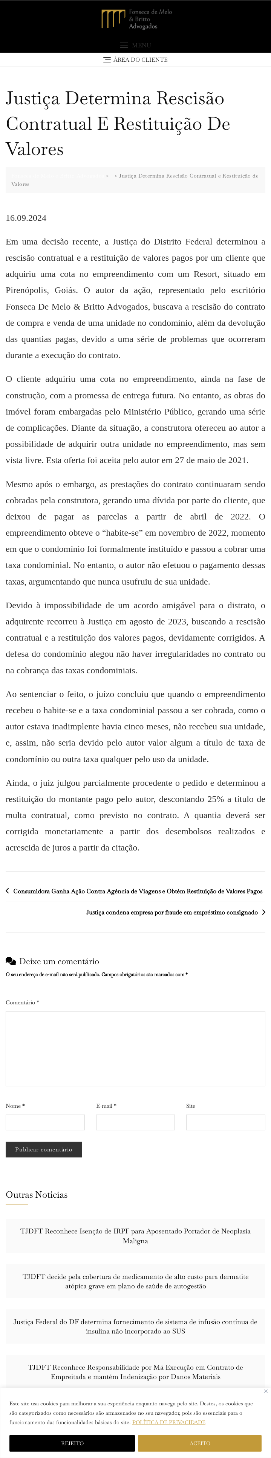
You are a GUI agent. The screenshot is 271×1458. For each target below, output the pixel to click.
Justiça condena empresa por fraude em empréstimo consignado (172, 912)
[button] (135, 45)
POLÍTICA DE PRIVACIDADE (168, 1422)
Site (190, 1105)
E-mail (106, 1105)
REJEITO (72, 1443)
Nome (15, 1105)
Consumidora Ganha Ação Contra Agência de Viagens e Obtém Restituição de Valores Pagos (137, 891)
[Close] (266, 1391)
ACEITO (200, 1443)
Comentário (22, 1002)
